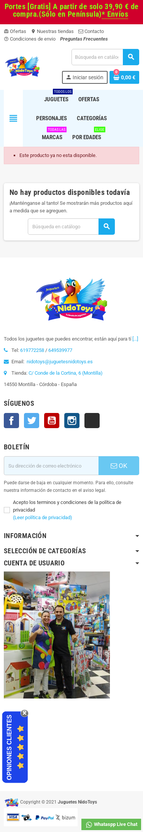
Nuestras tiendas (52, 31)
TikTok (92, 420)
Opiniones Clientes (9, 747)
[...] (135, 339)
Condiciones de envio (30, 39)
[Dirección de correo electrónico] (51, 465)
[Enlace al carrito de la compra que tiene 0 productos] (124, 77)
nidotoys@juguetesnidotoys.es (60, 361)
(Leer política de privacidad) (42, 517)
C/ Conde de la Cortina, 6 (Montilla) (66, 373)
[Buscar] (105, 57)
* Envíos (115, 14)
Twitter (31, 420)
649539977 (60, 350)
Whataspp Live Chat (111, 825)
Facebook (11, 420)
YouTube (51, 420)
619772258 (32, 350)
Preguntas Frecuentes (84, 39)
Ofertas (15, 31)
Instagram (71, 420)
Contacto (91, 31)
